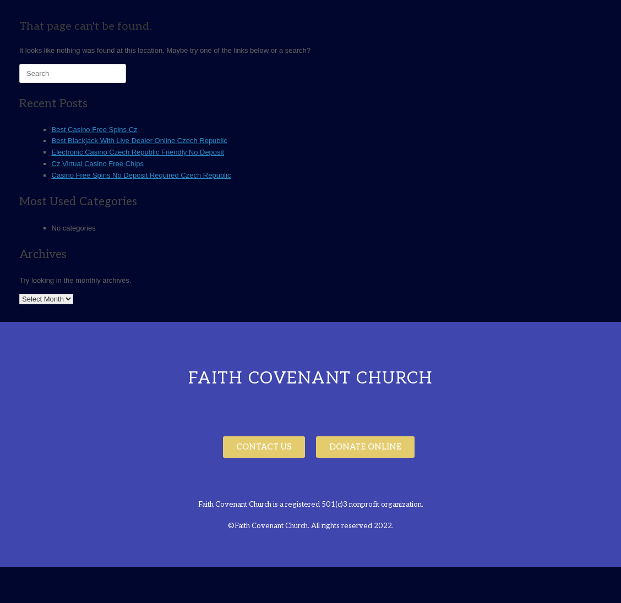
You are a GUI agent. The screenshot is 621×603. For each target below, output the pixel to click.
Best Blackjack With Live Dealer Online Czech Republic (139, 140)
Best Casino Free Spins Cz (95, 129)
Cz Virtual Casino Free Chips (98, 164)
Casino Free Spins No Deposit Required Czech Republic (141, 175)
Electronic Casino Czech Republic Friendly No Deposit (138, 152)
